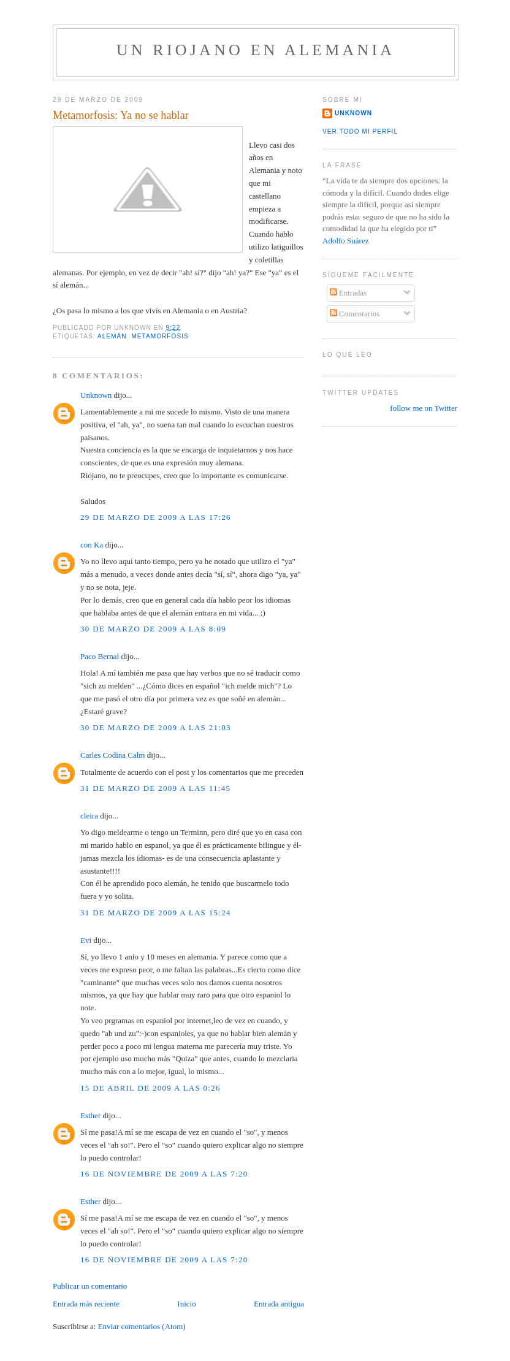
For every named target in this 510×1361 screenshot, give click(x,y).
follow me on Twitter (423, 408)
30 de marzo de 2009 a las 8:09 (153, 628)
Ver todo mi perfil (360, 131)
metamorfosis (160, 336)
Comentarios (355, 313)
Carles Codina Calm (112, 755)
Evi (85, 940)
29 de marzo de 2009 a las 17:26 (155, 517)
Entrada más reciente (86, 1303)
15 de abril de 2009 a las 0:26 (150, 1087)
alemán (112, 336)
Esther (90, 1115)
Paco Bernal (99, 656)
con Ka (91, 544)
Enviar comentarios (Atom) (142, 1326)
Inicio (186, 1303)
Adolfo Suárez (345, 240)
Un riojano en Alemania (255, 50)
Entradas (348, 292)
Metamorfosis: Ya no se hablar (121, 115)
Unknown (96, 395)
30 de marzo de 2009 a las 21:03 (155, 727)
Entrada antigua (279, 1303)
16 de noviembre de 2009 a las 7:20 (164, 1173)
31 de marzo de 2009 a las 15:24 (155, 912)
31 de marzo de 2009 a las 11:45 (155, 788)
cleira (89, 815)
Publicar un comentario (90, 1285)
